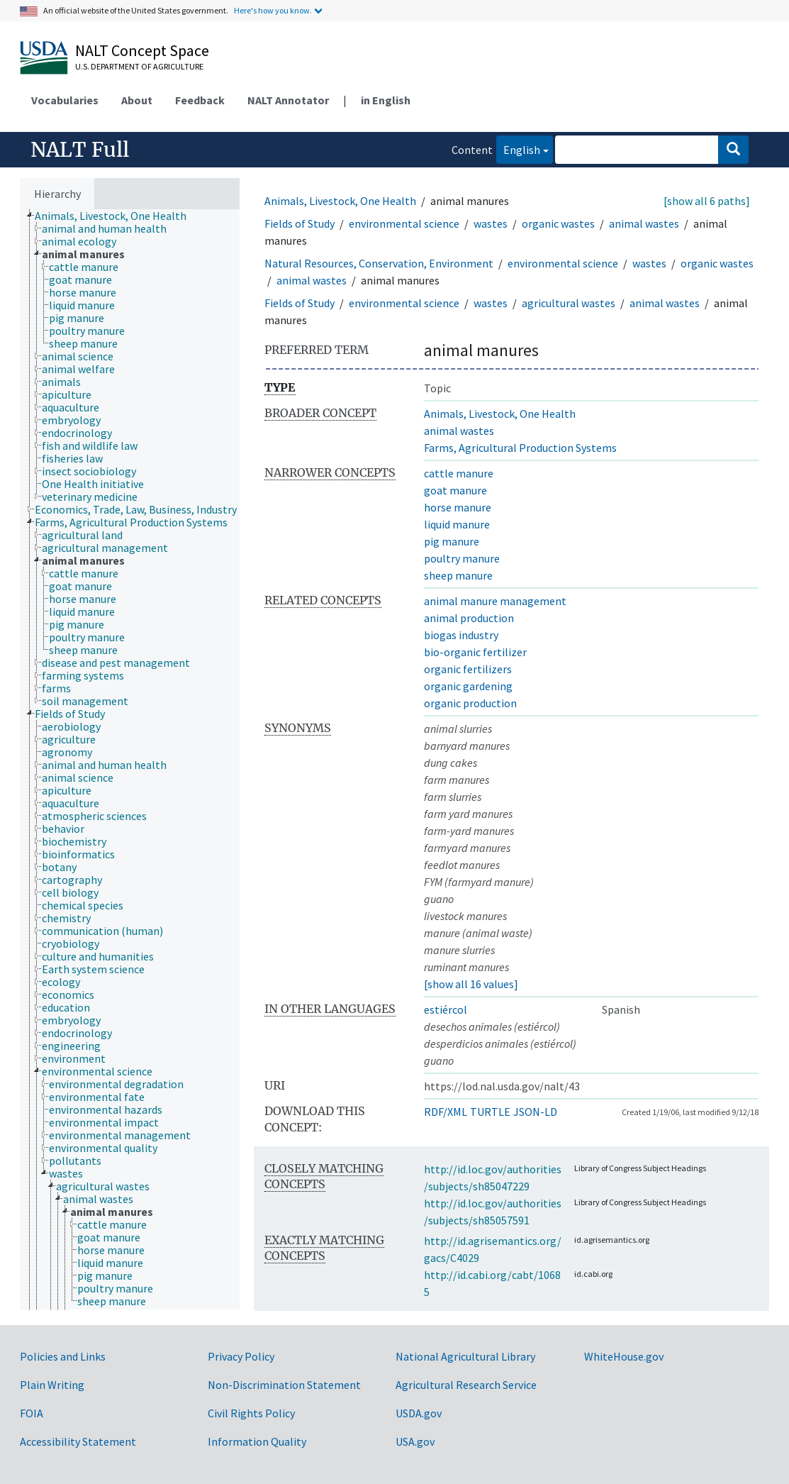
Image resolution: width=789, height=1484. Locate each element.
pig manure (451, 541)
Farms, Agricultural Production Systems (520, 448)
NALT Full (79, 149)
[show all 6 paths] (707, 201)
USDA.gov (419, 1413)
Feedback (200, 100)
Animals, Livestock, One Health (340, 201)
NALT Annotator (288, 100)
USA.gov (415, 1441)
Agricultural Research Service (466, 1385)
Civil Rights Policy (251, 1413)
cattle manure (458, 473)
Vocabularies (65, 100)
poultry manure (462, 558)
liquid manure (457, 524)
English (518, 148)
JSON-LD (535, 1111)
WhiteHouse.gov (624, 1356)
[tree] (130, 759)
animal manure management (495, 601)
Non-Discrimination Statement (284, 1385)
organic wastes (558, 223)
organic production (470, 703)
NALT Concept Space (142, 50)
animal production (469, 618)
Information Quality (257, 1441)
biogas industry (461, 635)
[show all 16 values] (471, 984)
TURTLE (490, 1111)
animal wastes (644, 223)
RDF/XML (445, 1111)
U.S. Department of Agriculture (139, 66)
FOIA (31, 1413)
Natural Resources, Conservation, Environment (378, 263)
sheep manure (458, 575)
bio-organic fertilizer (475, 652)
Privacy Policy (241, 1356)
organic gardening (468, 686)
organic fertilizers (468, 669)
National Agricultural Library (465, 1356)
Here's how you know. (273, 10)
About (136, 100)
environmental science (404, 223)
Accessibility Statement (78, 1441)
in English (385, 100)
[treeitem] (116, 215)
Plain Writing (52, 1385)
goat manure (455, 490)
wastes (491, 223)
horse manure (457, 507)
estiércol (445, 1009)
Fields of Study (299, 223)
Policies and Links (63, 1356)
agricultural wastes (568, 303)
